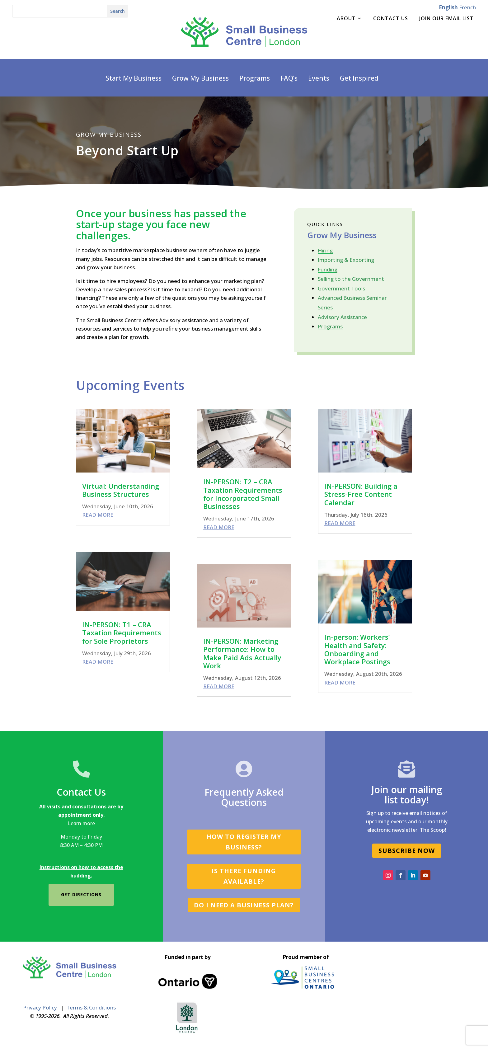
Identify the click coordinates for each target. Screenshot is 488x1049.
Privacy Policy (40, 1007)
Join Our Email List (446, 19)
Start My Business (134, 78)
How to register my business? (243, 841)
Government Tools (341, 288)
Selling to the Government (351, 278)
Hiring (325, 250)
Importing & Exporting (346, 259)
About (346, 19)
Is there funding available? (244, 876)
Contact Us (390, 19)
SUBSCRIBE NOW (406, 850)
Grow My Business (200, 78)
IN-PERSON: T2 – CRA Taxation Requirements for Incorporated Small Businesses (242, 494)
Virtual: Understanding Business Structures (120, 490)
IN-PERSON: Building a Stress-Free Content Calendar (360, 494)
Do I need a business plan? (244, 905)
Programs (254, 78)
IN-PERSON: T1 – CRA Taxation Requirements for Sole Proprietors (121, 633)
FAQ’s (289, 78)
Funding (327, 269)
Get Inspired (359, 78)
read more (97, 514)
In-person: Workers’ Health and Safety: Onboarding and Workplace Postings (357, 649)
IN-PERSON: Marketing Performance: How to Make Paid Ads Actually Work (242, 653)
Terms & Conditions (91, 1007)
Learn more (81, 823)
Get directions (81, 894)
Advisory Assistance (342, 317)
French (467, 7)
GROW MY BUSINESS (109, 134)
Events (318, 78)
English (448, 7)
